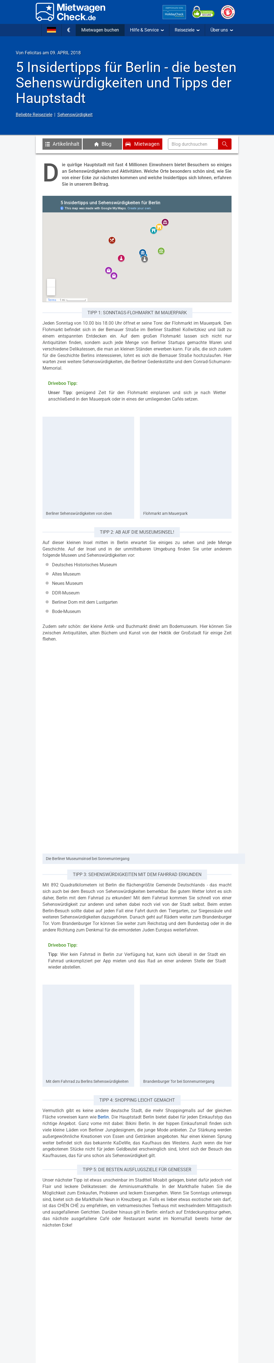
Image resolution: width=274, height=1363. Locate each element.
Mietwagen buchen (100, 30)
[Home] (70, 12)
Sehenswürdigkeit (75, 114)
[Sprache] (51, 30)
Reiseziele (187, 30)
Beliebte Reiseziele (34, 114)
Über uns (221, 30)
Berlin (103, 1117)
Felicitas (33, 52)
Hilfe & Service (147, 30)
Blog (102, 144)
